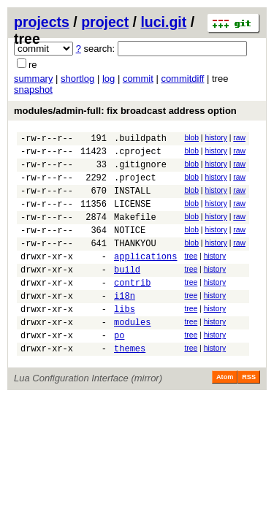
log (108, 78)
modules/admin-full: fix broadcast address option (125, 110)
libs (124, 339)
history (216, 138)
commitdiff (182, 78)
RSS (249, 414)
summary (33, 78)
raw (239, 138)
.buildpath (140, 140)
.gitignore (140, 170)
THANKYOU (135, 262)
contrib (132, 308)
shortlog (77, 78)
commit (138, 78)
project (105, 22)
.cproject (137, 155)
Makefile (135, 232)
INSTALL (132, 201)
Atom (224, 414)
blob (191, 138)
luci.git (163, 22)
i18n (124, 324)
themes (129, 385)
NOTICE (129, 247)
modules (132, 354)
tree (190, 276)
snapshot (33, 89)
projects (41, 22)
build (127, 293)
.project (135, 186)
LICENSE (132, 216)
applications (145, 278)
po (119, 370)
